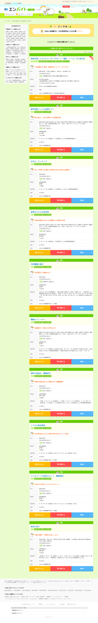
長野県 (15, 31)
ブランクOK (8, 80)
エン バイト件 (17, 3)
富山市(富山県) (62, 590)
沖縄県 (17, 38)
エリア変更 (38, 9)
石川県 (12, 35)
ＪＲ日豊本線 (22, 53)
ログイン (73, 6)
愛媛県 (10, 36)
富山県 (8, 35)
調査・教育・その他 (21, 74)
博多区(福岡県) (8, 590)
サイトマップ (91, 6)
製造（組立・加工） (15, 596)
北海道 (13, 33)
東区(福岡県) (35, 590)
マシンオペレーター (57, 596)
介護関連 (6, 596)
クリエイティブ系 (14, 71)
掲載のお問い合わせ (71, 604)
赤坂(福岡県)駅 (10, 61)
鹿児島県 (23, 33)
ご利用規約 (40, 604)
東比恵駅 (16, 62)
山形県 (14, 36)
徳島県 (23, 40)
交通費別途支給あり (16, 80)
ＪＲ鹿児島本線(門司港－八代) (12, 47)
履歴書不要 (21, 81)
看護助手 (49, 596)
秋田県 (8, 41)
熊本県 (18, 33)
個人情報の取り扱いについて (28, 604)
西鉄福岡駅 (10, 62)
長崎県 (12, 38)
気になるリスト (12, 14)
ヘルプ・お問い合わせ (82, 6)
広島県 (11, 31)
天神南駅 (23, 59)
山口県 (8, 38)
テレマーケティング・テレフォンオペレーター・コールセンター (21, 598)
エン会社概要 (61, 604)
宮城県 (20, 31)
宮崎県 (21, 38)
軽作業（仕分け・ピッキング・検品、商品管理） (33, 596)
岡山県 (17, 35)
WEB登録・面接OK (13, 81)
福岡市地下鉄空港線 (14, 48)
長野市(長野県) (42, 590)
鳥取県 (19, 40)
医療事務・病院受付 (44, 598)
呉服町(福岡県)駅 (19, 61)
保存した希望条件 (27, 14)
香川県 (23, 36)
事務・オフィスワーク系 (11, 69)
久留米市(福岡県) (26, 590)
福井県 (19, 36)
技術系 (10, 73)
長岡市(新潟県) (78, 590)
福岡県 (7, 31)
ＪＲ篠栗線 (15, 53)
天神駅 (11, 59)
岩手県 (21, 35)
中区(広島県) (70, 590)
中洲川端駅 (16, 59)
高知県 (12, 41)
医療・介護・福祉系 (17, 73)
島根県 (10, 40)
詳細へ (82, 97)
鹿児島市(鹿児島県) (52, 590)
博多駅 (7, 59)
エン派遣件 (8, 3)
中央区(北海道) (87, 590)
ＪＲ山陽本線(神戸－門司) (18, 52)
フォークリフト (67, 598)
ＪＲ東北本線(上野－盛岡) (17, 50)
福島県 (9, 33)
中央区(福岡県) (16, 590)
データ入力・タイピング (56, 598)
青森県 (14, 40)
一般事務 (66, 596)
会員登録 (66, 6)
